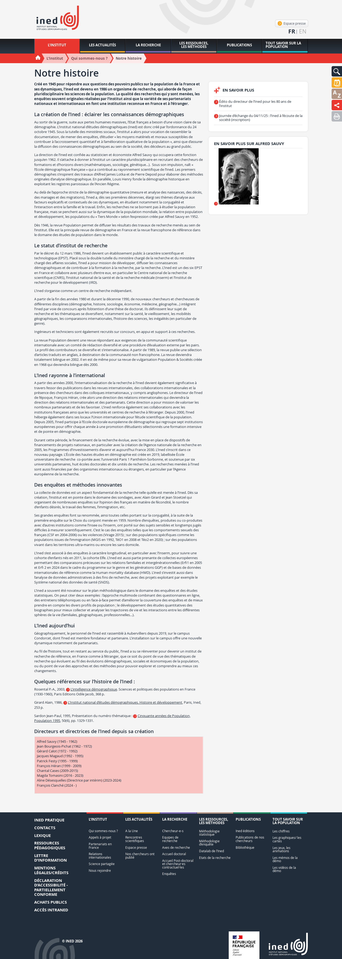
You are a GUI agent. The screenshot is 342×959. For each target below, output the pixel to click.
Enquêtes (169, 873)
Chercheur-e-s (173, 831)
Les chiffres (281, 831)
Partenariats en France (100, 846)
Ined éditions (245, 831)
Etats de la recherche (215, 857)
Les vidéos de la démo (284, 869)
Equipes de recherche (170, 839)
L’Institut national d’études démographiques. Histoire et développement (125, 702)
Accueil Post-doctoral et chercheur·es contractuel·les (177, 864)
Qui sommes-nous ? (103, 831)
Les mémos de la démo (285, 859)
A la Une (131, 831)
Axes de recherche (176, 847)
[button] (337, 71)
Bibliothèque (245, 847)
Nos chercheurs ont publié (139, 855)
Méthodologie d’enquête (209, 843)
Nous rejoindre (100, 870)
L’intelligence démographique (94, 689)
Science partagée (102, 864)
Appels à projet (100, 837)
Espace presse (292, 23)
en (302, 31)
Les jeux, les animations (281, 849)
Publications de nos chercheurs (250, 839)
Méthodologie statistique (209, 833)
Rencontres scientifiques (134, 839)
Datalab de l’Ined (211, 851)
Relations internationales (100, 855)
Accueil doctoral (174, 854)
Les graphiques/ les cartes (287, 839)
